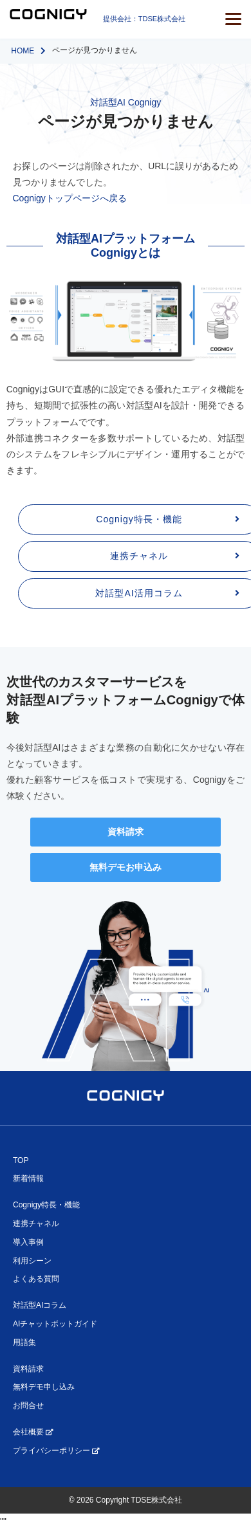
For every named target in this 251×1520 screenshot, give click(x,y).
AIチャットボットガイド (55, 1323)
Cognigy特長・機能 (46, 1204)
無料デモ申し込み (44, 1386)
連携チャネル (36, 1223)
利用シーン (32, 1260)
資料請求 (125, 832)
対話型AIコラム (39, 1305)
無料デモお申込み (125, 867)
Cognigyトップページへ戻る (70, 198)
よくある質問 (36, 1278)
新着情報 (28, 1178)
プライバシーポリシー (56, 1450)
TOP (20, 1160)
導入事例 (28, 1242)
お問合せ (28, 1405)
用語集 (24, 1342)
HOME (22, 50)
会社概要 (33, 1431)
